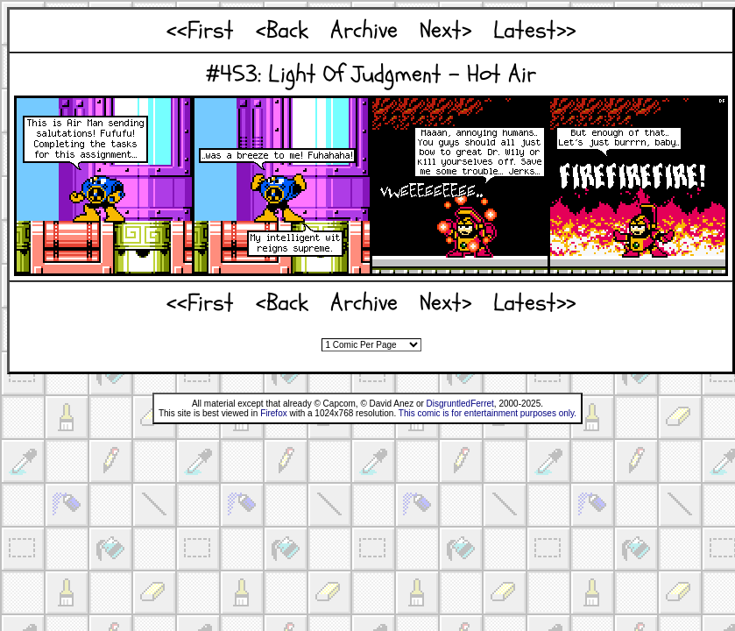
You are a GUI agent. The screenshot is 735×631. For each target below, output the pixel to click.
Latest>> (534, 30)
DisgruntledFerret (460, 403)
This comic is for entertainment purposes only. (487, 413)
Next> (445, 30)
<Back (282, 30)
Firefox (273, 413)
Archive (364, 30)
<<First (200, 30)
